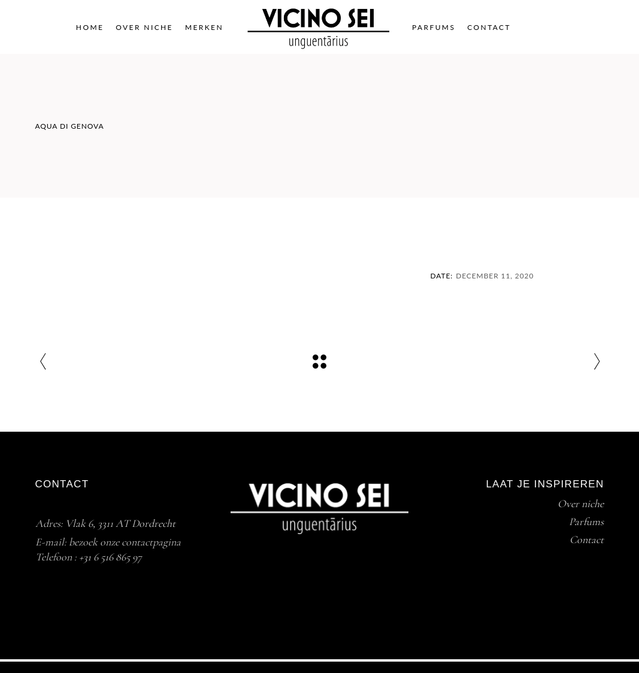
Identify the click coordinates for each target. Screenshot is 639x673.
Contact (587, 539)
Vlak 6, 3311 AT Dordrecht (120, 523)
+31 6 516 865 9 (108, 556)
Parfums (586, 521)
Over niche (581, 503)
